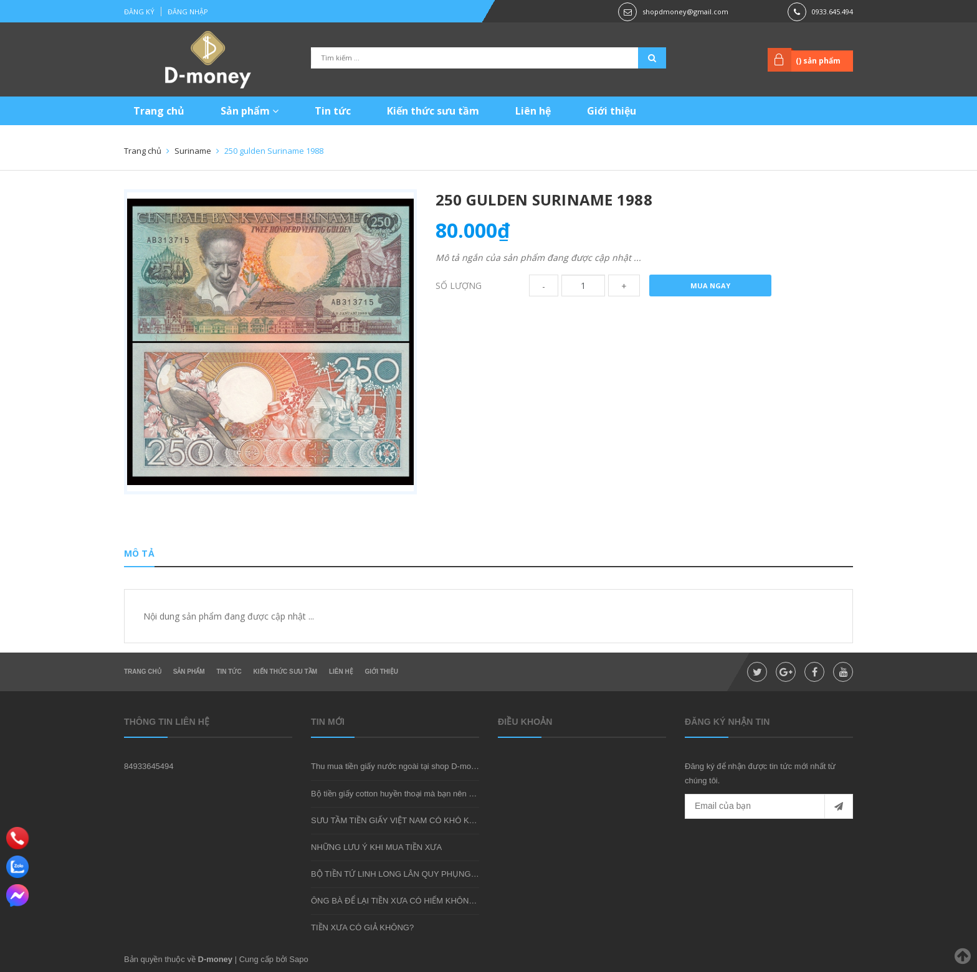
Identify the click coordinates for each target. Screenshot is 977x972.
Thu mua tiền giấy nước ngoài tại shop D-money (397, 766)
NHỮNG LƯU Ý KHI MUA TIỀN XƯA (376, 847)
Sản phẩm (250, 111)
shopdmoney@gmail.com (685, 11)
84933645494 (149, 766)
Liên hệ (533, 111)
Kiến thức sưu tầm (433, 111)
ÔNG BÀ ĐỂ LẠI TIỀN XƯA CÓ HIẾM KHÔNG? (395, 900)
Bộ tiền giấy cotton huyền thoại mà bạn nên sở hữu (403, 793)
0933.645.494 (832, 11)
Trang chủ (158, 111)
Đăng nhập (188, 11)
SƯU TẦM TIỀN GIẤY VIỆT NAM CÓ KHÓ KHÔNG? (404, 820)
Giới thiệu (611, 111)
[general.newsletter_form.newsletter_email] (769, 806)
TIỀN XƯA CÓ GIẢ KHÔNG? (362, 927)
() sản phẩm (818, 60)
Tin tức (333, 111)
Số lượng (459, 285)
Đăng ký (139, 11)
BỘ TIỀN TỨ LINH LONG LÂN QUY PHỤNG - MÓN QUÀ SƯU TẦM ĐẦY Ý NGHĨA (460, 874)
